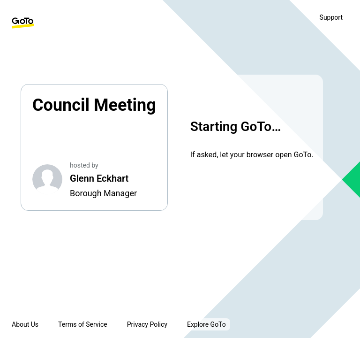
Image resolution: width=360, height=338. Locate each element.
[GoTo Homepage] (23, 23)
